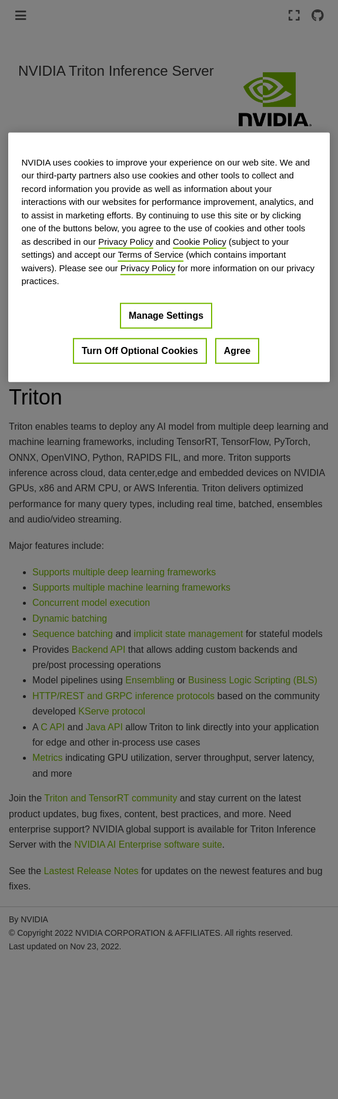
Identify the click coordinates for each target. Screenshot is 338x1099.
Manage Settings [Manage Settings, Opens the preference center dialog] (166, 316)
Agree (237, 351)
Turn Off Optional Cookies (140, 351)
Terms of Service (150, 254)
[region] (168, 257)
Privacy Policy (125, 242)
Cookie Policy (199, 242)
